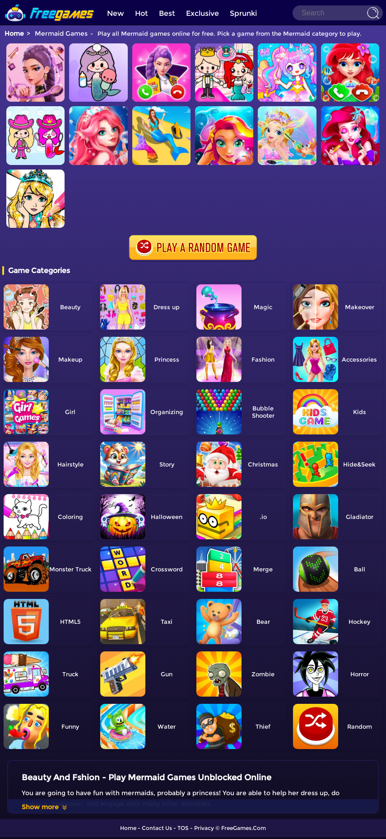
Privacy (204, 828)
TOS (183, 828)
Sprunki (243, 13)
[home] (49, 3)
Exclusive (202, 13)
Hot (141, 13)
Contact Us (157, 828)
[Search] (338, 12)
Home (14, 33)
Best (167, 13)
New (115, 13)
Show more (45, 807)
